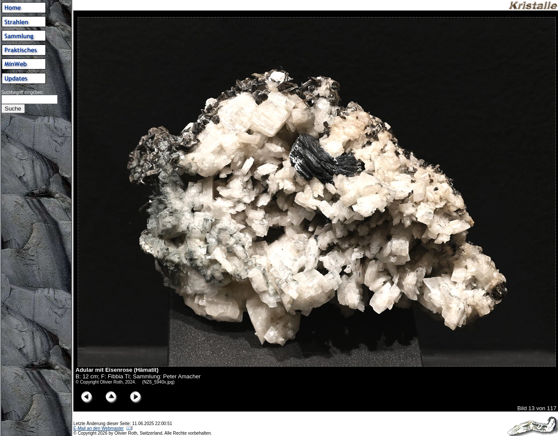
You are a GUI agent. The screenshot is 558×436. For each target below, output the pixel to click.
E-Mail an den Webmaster (98, 428)
